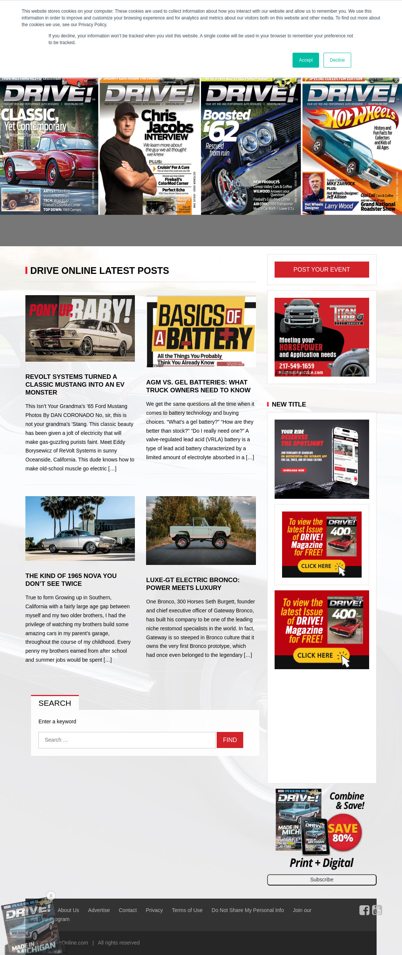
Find (230, 740)
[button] (30, 159)
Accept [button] (306, 60)
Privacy (154, 910)
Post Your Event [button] (322, 269)
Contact (128, 910)
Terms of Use (187, 910)
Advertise (99, 910)
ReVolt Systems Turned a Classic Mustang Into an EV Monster (74, 384)
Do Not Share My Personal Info (247, 910)
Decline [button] (337, 60)
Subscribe (321, 880)
